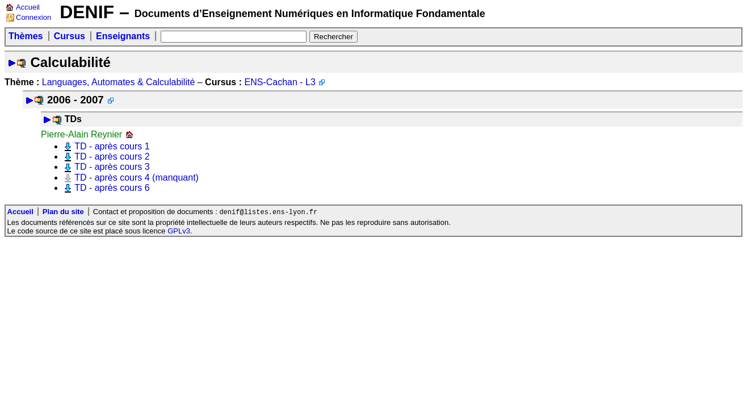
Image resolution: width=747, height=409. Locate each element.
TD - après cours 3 (111, 167)
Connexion (33, 17)
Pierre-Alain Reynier (81, 134)
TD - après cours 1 (111, 146)
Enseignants (123, 36)
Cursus (69, 36)
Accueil (28, 7)
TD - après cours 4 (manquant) (136, 177)
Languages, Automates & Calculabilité (118, 82)
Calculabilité (70, 62)
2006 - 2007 (75, 100)
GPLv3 (178, 231)
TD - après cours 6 (111, 188)
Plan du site (63, 212)
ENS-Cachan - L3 (279, 82)
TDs (73, 119)
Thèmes (26, 36)
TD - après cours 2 (111, 156)
